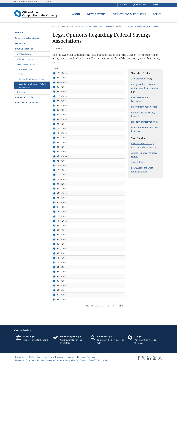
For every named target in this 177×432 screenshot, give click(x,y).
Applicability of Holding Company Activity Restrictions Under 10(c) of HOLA (95, 200)
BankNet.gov (29, 404)
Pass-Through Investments (80, 116)
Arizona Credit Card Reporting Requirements (88, 298)
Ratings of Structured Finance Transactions (87, 99)
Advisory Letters (25, 69)
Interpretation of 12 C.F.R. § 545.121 (83, 302)
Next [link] (120, 373)
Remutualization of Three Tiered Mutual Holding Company (94, 237)
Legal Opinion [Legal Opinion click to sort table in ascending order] (74, 68)
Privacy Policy (21, 424)
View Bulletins (138, 162)
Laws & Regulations (24, 48)
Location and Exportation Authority (83, 158)
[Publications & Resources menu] (129, 14)
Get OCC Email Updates (99, 428)
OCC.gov (138, 404)
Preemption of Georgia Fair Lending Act (85, 246)
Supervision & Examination (27, 38)
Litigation (21, 92)
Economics (20, 43)
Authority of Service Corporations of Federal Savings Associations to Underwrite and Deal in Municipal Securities (94, 339)
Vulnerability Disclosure (67, 428)
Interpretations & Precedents (28, 64)
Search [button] (155, 4)
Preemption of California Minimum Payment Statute (91, 260)
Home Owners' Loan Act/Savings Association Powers (91, 250)
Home (54, 26)
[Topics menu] (157, 14)
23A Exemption (138, 78)
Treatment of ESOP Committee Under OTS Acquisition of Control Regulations (93, 320)
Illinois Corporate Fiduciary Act (81, 144)
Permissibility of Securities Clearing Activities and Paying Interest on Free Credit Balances (93, 105)
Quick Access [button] (139, 4)
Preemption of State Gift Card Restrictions (86, 120)
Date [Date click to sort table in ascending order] (56, 68)
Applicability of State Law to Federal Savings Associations (93, 333)
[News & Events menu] (96, 14)
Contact (83, 428)
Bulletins (22, 74)
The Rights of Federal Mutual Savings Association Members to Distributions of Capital (95, 265)
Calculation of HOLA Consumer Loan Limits (87, 125)
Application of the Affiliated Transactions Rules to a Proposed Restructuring (95, 327)
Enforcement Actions (25, 59)
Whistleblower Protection (43, 428)
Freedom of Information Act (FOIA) (80, 424)
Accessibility (43, 424)
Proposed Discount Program (81, 87)
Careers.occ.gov (104, 404)
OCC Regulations (24, 54)
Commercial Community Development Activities (89, 194)
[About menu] (76, 14)
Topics (19, 32)
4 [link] (113, 373)
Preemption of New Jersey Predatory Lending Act (89, 227)
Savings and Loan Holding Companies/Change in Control (93, 255)
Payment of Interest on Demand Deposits (86, 232)
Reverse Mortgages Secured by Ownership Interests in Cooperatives (92, 273)
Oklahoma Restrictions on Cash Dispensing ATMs (90, 279)
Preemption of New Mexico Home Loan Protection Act (92, 223)
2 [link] (102, 373)
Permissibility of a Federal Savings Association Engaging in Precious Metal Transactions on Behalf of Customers (94, 138)
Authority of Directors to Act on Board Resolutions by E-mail (94, 357)
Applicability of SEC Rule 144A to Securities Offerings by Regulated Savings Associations (92, 212)
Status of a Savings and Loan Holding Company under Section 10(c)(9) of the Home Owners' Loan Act (95, 351)
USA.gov (33, 424)
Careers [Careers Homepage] (123, 4)
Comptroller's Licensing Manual (31, 79)
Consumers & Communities (27, 102)
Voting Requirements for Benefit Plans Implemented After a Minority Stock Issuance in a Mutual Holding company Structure (94, 166)
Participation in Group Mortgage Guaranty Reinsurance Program (92, 188)
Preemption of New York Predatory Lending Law (89, 241)
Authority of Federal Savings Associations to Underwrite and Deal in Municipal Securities (95, 313)
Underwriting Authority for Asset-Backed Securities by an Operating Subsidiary (93, 174)
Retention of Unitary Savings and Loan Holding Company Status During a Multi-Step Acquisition (93, 181)
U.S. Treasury (57, 424)
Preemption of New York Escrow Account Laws (88, 218)
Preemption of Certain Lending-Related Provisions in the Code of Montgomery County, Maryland (95, 131)
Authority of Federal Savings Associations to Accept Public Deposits (93, 81)
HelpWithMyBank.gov (70, 404)
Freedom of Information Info (145, 121)
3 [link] (108, 373)
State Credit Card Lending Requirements (86, 345)
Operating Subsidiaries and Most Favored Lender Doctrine (94, 111)
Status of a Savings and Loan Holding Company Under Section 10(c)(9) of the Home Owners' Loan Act (95, 74)
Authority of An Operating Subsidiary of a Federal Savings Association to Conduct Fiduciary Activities (93, 285)
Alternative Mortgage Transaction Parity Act (87, 206)
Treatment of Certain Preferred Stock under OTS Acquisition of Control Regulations (94, 93)
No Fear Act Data (22, 428)
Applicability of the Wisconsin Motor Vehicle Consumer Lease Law (95, 292)
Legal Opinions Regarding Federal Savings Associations (32, 85)
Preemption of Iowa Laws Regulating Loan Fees (89, 307)
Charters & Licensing (24, 97)
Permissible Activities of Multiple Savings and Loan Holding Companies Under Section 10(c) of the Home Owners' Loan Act (94, 364)
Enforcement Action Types (144, 106)
